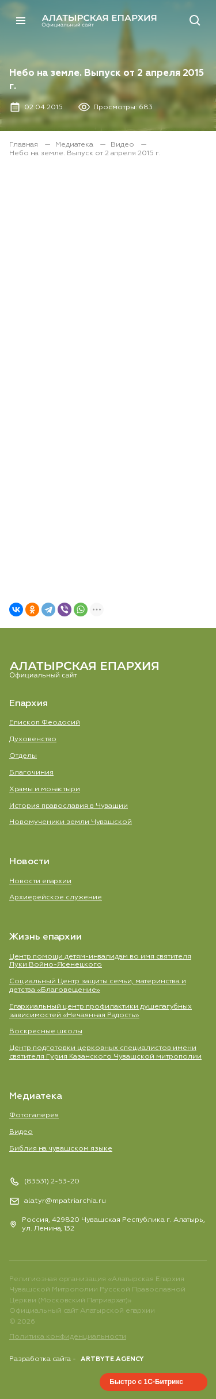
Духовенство (32, 739)
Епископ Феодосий (44, 722)
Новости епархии (40, 881)
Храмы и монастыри (44, 789)
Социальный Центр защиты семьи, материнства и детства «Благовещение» (97, 986)
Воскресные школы (45, 1031)
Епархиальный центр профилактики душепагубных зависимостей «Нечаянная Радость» (100, 1011)
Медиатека (75, 144)
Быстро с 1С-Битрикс (146, 1382)
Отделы (23, 756)
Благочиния (31, 772)
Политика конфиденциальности (67, 1336)
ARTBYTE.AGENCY (112, 1359)
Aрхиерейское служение (55, 897)
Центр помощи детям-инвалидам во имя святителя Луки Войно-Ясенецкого (100, 961)
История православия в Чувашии (68, 806)
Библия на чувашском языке (60, 1148)
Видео (123, 144)
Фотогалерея (34, 1115)
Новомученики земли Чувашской (70, 822)
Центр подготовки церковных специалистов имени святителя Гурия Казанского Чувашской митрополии (105, 1052)
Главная (24, 144)
